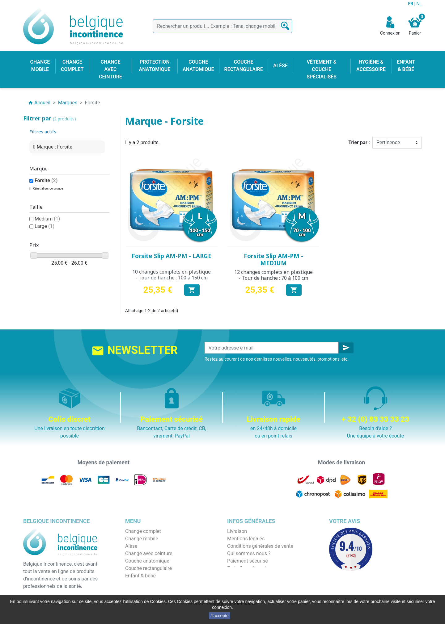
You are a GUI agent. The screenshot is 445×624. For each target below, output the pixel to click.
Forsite (46, 180)
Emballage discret (246, 568)
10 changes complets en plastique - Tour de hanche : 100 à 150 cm (171, 274)
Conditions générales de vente (260, 546)
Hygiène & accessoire (148, 583)
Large (44, 226)
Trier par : (359, 142)
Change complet (143, 531)
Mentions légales (246, 539)
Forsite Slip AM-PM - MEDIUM (273, 259)
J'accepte (219, 615)
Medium (47, 219)
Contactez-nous (244, 576)
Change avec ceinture (148, 553)
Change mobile (141, 539)
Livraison (237, 531)
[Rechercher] (222, 26)
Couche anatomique (147, 561)
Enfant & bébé (140, 576)
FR (411, 3)
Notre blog (238, 583)
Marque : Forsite (54, 147)
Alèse (131, 546)
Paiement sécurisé (247, 561)
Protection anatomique (150, 590)
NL (419, 3)
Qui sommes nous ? (248, 553)
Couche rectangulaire (148, 568)
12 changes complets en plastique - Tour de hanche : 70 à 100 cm (273, 275)
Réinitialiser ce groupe (47, 188)
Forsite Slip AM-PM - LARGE (171, 256)
